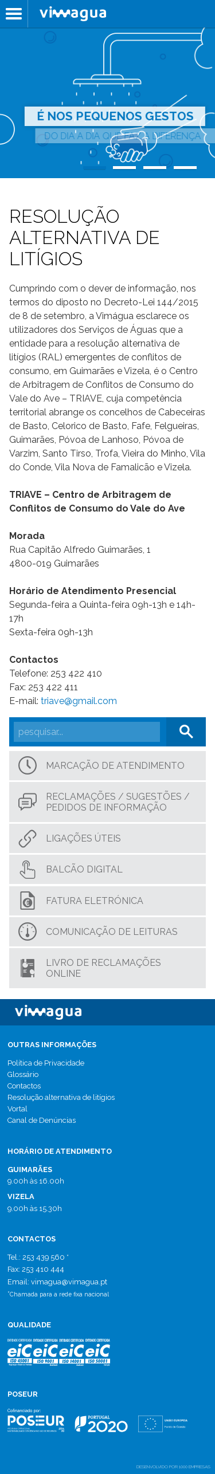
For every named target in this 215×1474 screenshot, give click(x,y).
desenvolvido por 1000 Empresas (173, 1466)
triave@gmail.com (79, 700)
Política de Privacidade (45, 1063)
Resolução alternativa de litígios (61, 1097)
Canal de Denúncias (41, 1120)
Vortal (17, 1108)
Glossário (22, 1074)
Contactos (24, 1086)
